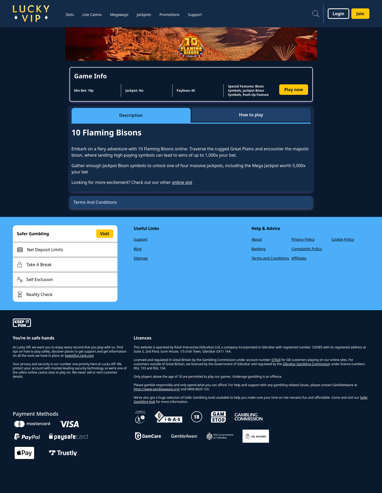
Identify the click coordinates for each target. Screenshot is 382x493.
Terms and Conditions (270, 258)
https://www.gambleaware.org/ (157, 389)
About (256, 239)
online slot (182, 182)
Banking (258, 248)
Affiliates (299, 258)
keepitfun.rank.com (79, 355)
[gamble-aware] (70, 323)
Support (141, 239)
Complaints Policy (307, 248)
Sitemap (141, 258)
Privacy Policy (303, 239)
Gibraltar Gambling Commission (306, 364)
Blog (138, 248)
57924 (275, 360)
